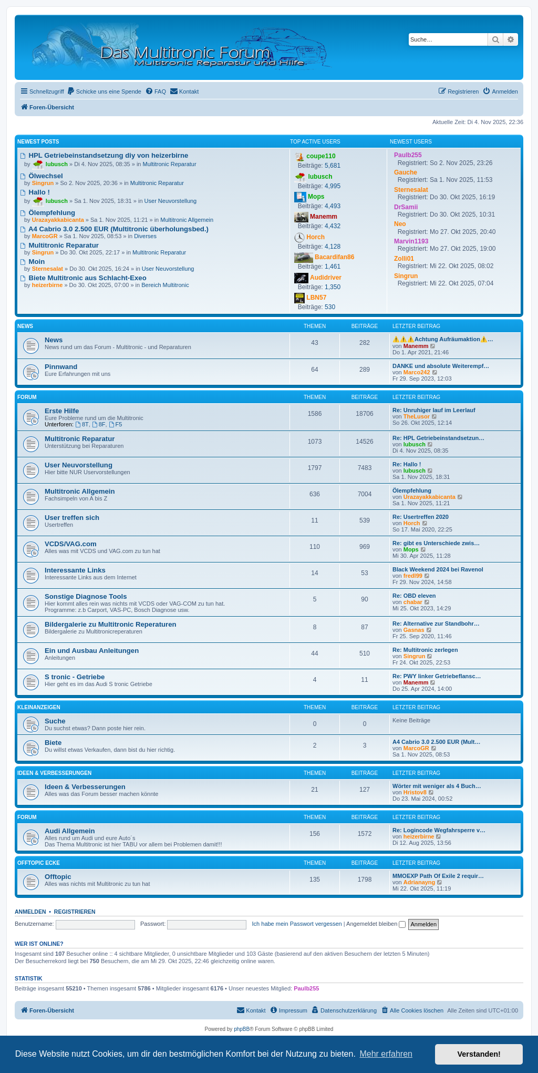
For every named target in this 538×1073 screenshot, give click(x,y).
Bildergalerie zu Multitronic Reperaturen (111, 624)
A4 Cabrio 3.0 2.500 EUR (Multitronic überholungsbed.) (114, 229)
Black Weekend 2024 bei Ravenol (437, 569)
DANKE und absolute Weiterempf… (440, 366)
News (25, 326)
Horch (412, 523)
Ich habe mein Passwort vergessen (297, 924)
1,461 (332, 266)
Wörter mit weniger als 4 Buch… (436, 786)
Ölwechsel (41, 176)
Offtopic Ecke (38, 863)
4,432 (332, 226)
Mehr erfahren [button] (385, 1053)
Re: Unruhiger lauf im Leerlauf (433, 410)
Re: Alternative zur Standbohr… (436, 623)
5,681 (332, 165)
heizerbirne (419, 836)
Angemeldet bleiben (376, 924)
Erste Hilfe (62, 411)
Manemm (416, 346)
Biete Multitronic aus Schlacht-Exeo (83, 278)
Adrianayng (420, 882)
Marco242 (417, 372)
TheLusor (417, 416)
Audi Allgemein (70, 831)
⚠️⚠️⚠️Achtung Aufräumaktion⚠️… (442, 339)
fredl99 (413, 576)
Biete (53, 743)
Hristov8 (415, 792)
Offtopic (58, 877)
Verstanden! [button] (479, 1054)
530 (330, 307)
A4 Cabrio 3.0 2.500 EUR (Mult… (436, 742)
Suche (55, 721)
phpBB (242, 1029)
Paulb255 (306, 988)
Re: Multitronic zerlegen (425, 650)
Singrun (415, 656)
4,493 (332, 206)
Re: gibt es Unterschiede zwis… (436, 543)
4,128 (332, 246)
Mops (411, 549)
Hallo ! (35, 192)
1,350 (332, 287)
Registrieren (75, 911)
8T (82, 424)
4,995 (332, 186)
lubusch (415, 444)
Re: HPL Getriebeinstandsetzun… (438, 438)
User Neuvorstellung (170, 201)
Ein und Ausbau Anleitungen (92, 651)
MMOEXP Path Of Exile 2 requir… (438, 876)
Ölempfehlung (47, 213)
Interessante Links (75, 570)
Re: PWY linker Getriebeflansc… (436, 676)
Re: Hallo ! (406, 464)
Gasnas (414, 630)
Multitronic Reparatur (169, 164)
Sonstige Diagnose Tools (86, 596)
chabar (413, 602)
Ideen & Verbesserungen (54, 773)
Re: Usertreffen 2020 (420, 517)
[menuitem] (104, 91)
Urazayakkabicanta (430, 497)
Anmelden (30, 911)
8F (99, 424)
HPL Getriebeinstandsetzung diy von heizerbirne (104, 155)
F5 (115, 424)
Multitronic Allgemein (186, 220)
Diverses (145, 236)
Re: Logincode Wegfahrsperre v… (438, 830)
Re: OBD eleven (414, 595)
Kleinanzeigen (38, 707)
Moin (32, 261)
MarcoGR (416, 748)
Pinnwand (61, 367)
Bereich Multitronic (165, 285)
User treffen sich (72, 518)
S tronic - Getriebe (75, 677)
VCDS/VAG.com (71, 544)
